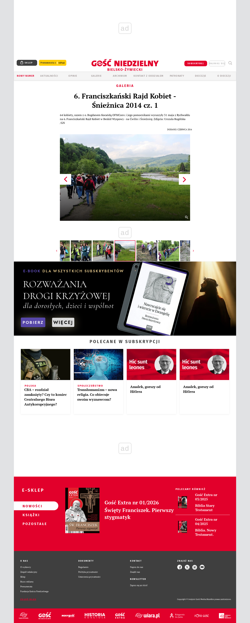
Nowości (31, 506)
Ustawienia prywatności (89, 576)
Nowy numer (25, 75)
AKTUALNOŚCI (49, 75)
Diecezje (200, 75)
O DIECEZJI (224, 75)
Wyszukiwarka (230, 63)
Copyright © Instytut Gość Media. (191, 599)
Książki (31, 515)
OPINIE (72, 75)
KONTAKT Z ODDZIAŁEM (149, 75)
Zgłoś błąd (28, 599)
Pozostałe (31, 524)
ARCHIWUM (120, 75)
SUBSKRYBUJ (196, 63)
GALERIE (96, 75)
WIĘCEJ (63, 322)
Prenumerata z (52, 63)
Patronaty (177, 75)
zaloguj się (217, 63)
